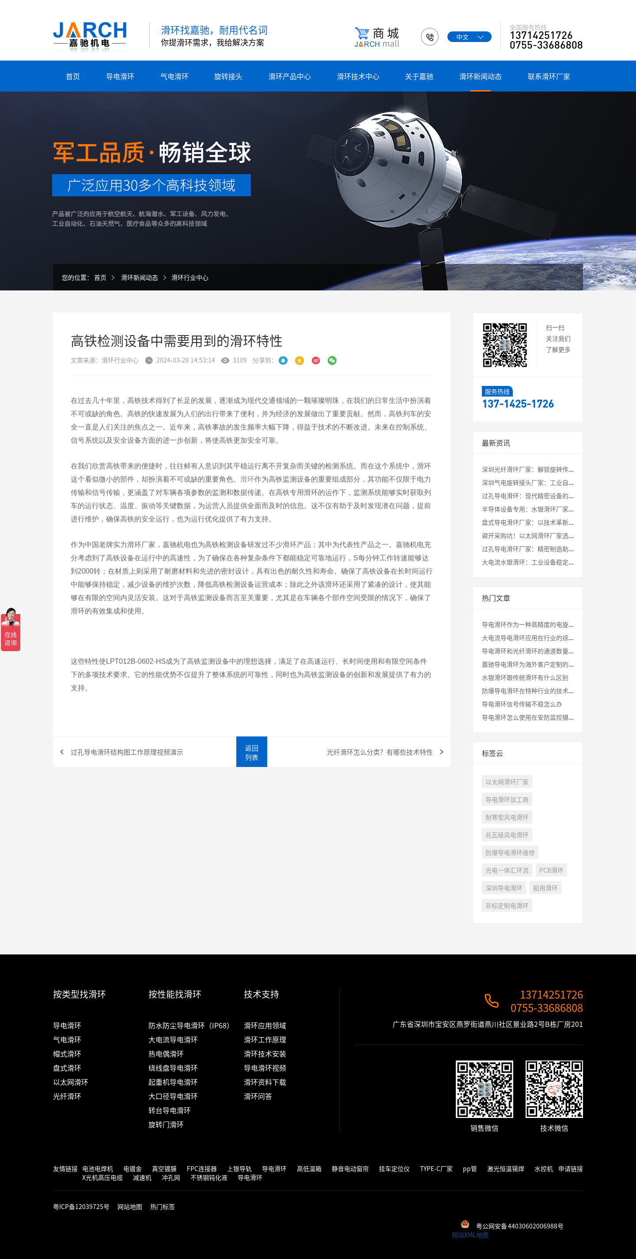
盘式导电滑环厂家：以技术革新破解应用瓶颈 (544, 522)
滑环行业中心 (189, 277)
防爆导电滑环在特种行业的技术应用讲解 (537, 690)
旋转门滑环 (166, 1124)
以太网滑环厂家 (507, 781)
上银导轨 (239, 1168)
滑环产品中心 (290, 76)
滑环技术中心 (358, 76)
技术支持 (261, 994)
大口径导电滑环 (173, 1096)
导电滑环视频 (265, 1067)
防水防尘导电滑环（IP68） (191, 1025)
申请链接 (570, 1168)
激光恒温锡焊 (505, 1168)
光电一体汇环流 (507, 870)
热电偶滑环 (166, 1053)
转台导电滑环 (169, 1110)
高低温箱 (309, 1168)
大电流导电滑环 (173, 1039)
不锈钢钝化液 (208, 1177)
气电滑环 (174, 76)
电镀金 (132, 1168)
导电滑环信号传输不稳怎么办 (522, 703)
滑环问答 (258, 1096)
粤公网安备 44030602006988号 (520, 1225)
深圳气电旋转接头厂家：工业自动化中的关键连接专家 (556, 482)
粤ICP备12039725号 (82, 1206)
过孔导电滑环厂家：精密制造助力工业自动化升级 (550, 548)
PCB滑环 (551, 870)
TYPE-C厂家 (436, 1168)
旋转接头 (228, 76)
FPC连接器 (202, 1168)
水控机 (543, 1168)
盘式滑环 (67, 1067)
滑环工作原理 (265, 1039)
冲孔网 (171, 1177)
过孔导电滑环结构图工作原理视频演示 (127, 751)
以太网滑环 (70, 1081)
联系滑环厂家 (549, 76)
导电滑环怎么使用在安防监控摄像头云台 (537, 717)
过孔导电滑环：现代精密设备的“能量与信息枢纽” (553, 495)
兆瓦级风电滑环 (507, 834)
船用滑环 (545, 887)
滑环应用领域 (265, 1025)
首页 (73, 76)
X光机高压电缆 (102, 1177)
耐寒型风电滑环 (507, 817)
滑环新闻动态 (480, 76)
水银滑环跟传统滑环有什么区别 (525, 677)
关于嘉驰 (419, 76)
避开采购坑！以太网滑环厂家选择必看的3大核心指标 (555, 535)
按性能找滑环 (174, 994)
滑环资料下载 (265, 1081)
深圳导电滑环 (503, 887)
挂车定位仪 (394, 1168)
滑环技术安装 (265, 1053)
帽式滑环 (67, 1053)
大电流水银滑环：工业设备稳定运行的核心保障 (547, 561)
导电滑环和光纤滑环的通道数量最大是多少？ (544, 650)
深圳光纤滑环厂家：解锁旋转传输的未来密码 (544, 469)
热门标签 (162, 1206)
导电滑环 (120, 76)
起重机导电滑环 (173, 1081)
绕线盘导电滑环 (173, 1067)
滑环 (247, 503)
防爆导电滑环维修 (510, 852)
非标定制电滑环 (507, 905)
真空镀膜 (164, 1168)
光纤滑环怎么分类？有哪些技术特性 (380, 751)
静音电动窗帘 (350, 1168)
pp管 (470, 1168)
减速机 (142, 1177)
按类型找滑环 (79, 994)
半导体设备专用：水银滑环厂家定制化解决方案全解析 (556, 508)
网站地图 (129, 1206)
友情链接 (65, 1168)
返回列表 (251, 752)
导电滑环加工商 (507, 799)
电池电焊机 (97, 1168)
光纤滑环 (67, 1096)
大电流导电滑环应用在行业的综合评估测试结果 (547, 637)
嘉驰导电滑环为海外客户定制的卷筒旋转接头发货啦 (553, 664)
